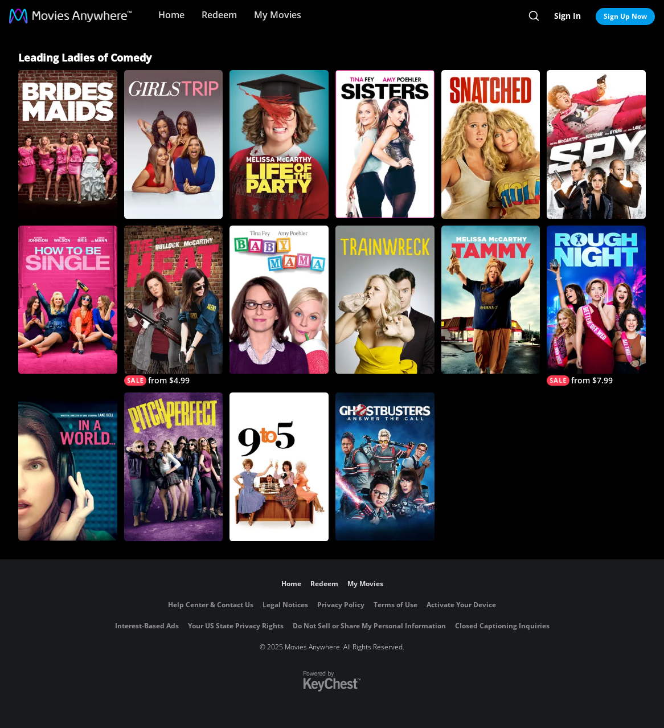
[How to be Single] (67, 300)
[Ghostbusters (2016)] (385, 466)
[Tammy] (490, 300)
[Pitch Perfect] (173, 466)
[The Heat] (173, 306)
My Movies (277, 15)
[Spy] (596, 144)
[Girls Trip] (173, 144)
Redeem (219, 15)
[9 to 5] (279, 466)
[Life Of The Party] (279, 144)
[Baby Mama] (279, 300)
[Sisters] (385, 144)
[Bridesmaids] (67, 144)
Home (171, 15)
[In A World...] (67, 466)
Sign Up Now (625, 16)
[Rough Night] (596, 306)
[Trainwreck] (385, 300)
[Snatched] (490, 144)
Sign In (567, 15)
